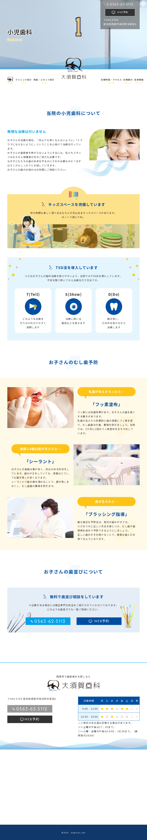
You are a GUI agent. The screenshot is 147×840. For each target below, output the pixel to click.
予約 (122, 12)
